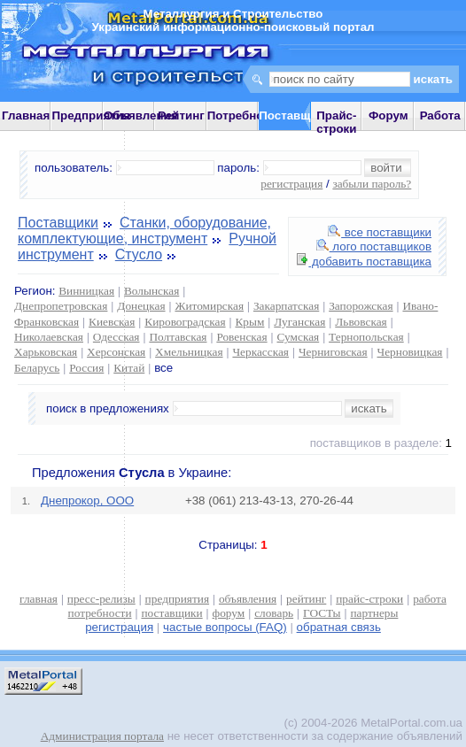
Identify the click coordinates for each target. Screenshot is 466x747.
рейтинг (306, 598)
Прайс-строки (336, 122)
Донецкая (141, 305)
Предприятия (90, 115)
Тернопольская (366, 336)
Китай (128, 367)
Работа (440, 115)
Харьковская (45, 351)
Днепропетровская (60, 305)
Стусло (138, 254)
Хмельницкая (188, 351)
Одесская (116, 336)
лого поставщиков (373, 246)
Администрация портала (102, 736)
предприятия (177, 598)
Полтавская (177, 336)
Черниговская (333, 351)
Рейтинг (181, 115)
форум (229, 613)
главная (38, 598)
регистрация (291, 183)
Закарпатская (286, 305)
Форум (388, 115)
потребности (100, 613)
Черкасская (260, 351)
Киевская (112, 321)
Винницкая (86, 290)
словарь (273, 613)
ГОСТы (321, 613)
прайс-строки (369, 598)
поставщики (171, 613)
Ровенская (241, 336)
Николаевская (48, 336)
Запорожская (360, 305)
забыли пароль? (371, 183)
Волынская (151, 290)
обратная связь (339, 627)
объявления (247, 598)
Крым (249, 321)
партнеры (374, 613)
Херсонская (116, 351)
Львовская (360, 321)
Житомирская (209, 305)
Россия (86, 367)
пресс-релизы (101, 598)
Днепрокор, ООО (87, 500)
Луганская (299, 321)
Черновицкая (410, 351)
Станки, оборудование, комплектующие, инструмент (144, 230)
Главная (26, 115)
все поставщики (379, 232)
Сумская (298, 336)
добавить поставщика (364, 261)
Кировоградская (184, 321)
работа (430, 598)
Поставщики (58, 222)
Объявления (141, 115)
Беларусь (36, 367)
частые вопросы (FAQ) (225, 627)
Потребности (245, 115)
